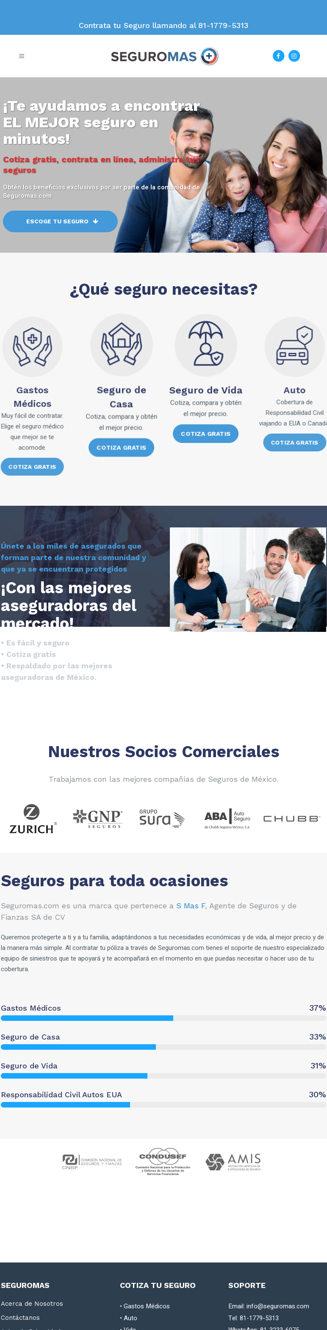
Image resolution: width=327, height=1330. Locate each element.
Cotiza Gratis (121, 440)
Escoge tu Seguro (62, 226)
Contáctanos (20, 1317)
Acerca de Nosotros (32, 1303)
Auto (130, 1318)
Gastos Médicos (147, 1306)
